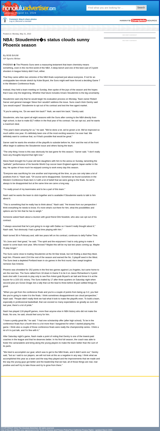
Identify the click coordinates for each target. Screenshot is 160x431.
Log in (11, 21)
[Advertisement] (130, 62)
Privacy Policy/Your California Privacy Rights (75, 430)
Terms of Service (46, 430)
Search (141, 7)
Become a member (23, 21)
